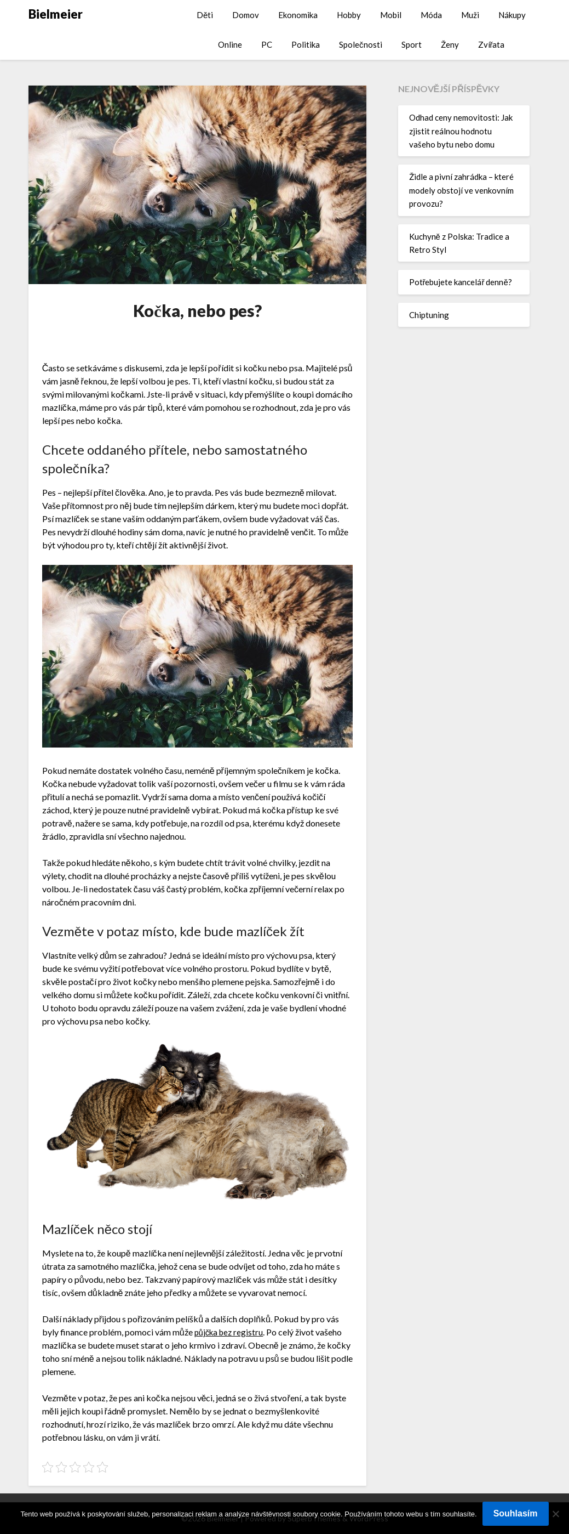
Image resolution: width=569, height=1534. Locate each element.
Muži (470, 15)
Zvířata (491, 44)
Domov (245, 15)
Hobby (349, 15)
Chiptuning (429, 315)
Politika (305, 44)
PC (266, 44)
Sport (411, 44)
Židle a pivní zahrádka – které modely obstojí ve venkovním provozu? (461, 190)
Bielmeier (55, 14)
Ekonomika (298, 15)
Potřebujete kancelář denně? (460, 282)
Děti (205, 15)
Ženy (450, 44)
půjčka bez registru (230, 1332)
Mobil (390, 15)
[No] (555, 1513)
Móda (431, 15)
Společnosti (360, 44)
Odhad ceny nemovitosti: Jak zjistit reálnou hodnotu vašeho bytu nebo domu (461, 130)
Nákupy (512, 15)
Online (230, 44)
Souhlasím (515, 1513)
